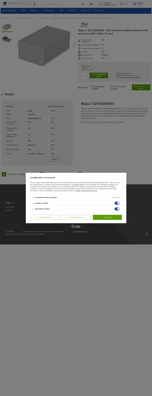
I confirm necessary (76, 217)
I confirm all (107, 217)
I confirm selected (44, 217)
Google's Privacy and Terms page (86, 191)
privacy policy (79, 184)
